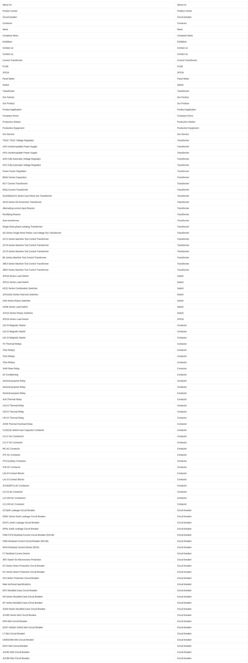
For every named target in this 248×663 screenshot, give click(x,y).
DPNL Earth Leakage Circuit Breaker (21, 529)
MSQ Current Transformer (15, 189)
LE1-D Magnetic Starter (14, 325)
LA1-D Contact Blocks (13, 479)
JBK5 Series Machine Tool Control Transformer (26, 270)
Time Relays (9, 350)
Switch (6, 85)
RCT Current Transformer (15, 183)
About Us (7, 4)
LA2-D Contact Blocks (13, 473)
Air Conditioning (10, 374)
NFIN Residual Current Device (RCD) (21, 547)
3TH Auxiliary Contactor (14, 461)
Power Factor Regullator (14, 171)
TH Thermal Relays (12, 344)
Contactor (7, 23)
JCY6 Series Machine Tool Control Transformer (26, 245)
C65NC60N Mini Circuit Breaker (18, 639)
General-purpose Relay (14, 381)
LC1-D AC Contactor (13, 492)
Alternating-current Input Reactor (19, 208)
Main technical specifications (17, 584)
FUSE (5, 66)
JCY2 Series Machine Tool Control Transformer (26, 239)
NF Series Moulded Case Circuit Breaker (23, 603)
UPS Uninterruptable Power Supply (20, 146)
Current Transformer (12, 60)
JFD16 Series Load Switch (16, 276)
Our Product (8, 103)
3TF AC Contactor (11, 455)
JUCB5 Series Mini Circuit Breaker (19, 615)
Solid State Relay (11, 368)
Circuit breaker (10, 17)
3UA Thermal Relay (12, 399)
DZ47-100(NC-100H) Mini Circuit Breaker (23, 627)
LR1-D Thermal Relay (13, 418)
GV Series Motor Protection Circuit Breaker (24, 566)
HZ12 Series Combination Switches (20, 288)
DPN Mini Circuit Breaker (15, 621)
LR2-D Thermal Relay (13, 405)
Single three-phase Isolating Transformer (23, 226)
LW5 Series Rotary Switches (16, 300)
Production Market (12, 122)
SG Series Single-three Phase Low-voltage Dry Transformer (32, 233)
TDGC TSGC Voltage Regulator (18, 140)
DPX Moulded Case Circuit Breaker (20, 590)
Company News (10, 35)
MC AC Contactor (11, 448)
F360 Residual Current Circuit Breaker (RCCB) (25, 541)
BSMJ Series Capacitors (15, 177)
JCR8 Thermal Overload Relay (18, 424)
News (5, 29)
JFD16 (6, 72)
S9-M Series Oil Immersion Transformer (22, 202)
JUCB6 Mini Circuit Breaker (16, 658)
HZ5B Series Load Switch (15, 307)
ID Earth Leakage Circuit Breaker (19, 510)
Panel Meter (8, 78)
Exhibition (7, 41)
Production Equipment (13, 128)
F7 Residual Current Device (16, 553)
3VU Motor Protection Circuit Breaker (21, 578)
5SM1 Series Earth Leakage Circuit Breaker (24, 516)
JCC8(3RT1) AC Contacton (16, 485)
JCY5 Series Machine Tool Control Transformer (26, 251)
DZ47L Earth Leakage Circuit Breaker (21, 522)
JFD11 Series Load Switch (16, 282)
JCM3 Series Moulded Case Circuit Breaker (24, 609)
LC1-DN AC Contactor (13, 504)
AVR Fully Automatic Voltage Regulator (22, 159)
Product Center (10, 11)
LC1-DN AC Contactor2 (14, 498)
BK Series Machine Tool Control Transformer (24, 257)
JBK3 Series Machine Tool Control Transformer (26, 263)
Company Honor (11, 115)
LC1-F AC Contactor (12, 442)
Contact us (8, 48)
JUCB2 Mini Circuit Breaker (16, 652)
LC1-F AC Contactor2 (13, 436)
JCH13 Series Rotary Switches (18, 313)
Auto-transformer (11, 220)
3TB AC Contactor (11, 467)
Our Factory (8, 97)
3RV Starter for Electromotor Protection (22, 559)
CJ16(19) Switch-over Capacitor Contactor (23, 430)
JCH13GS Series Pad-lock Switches (20, 294)
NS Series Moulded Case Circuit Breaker (23, 596)
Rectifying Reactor (12, 214)
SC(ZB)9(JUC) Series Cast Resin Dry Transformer (27, 196)
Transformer (9, 91)
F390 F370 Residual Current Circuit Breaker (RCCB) (28, 535)
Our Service (8, 134)
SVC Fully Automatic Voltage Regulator (22, 165)
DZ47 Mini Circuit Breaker (15, 646)
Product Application (12, 109)
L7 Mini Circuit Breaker (14, 633)
